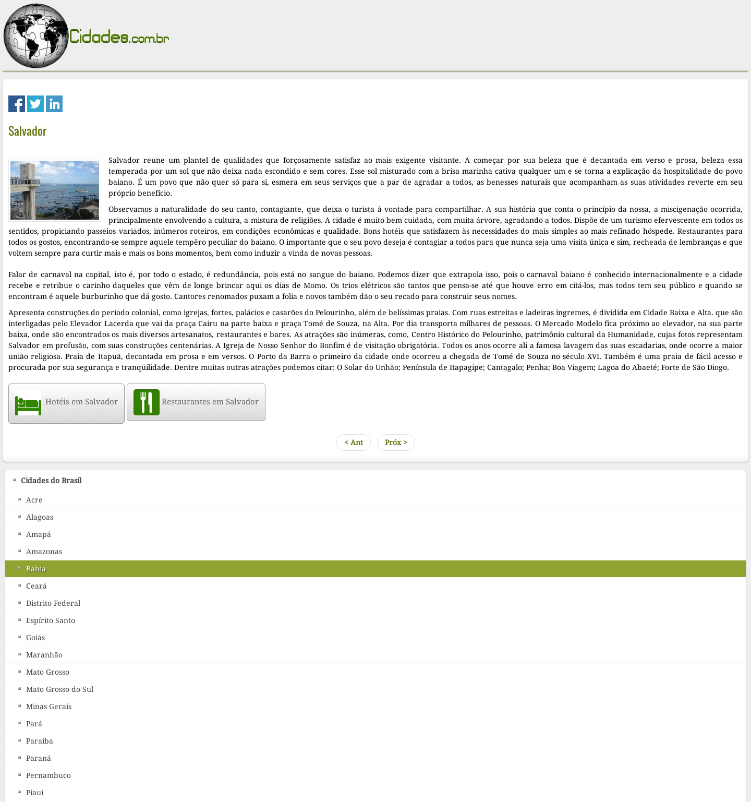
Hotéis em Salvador (66, 401)
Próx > (396, 442)
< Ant (353, 442)
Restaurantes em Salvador (196, 401)
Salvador (27, 131)
